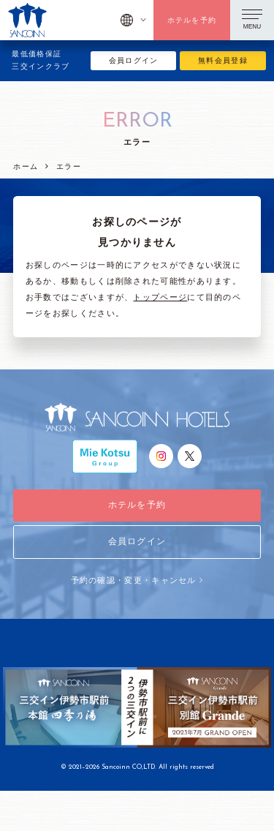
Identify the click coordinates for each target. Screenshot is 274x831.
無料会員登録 (223, 60)
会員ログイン (134, 60)
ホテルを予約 (192, 20)
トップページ (160, 297)
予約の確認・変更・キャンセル (137, 580)
